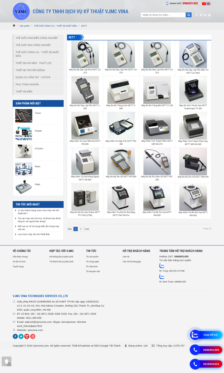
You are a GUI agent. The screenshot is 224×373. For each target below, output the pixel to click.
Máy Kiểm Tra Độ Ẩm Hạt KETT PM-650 (157, 214)
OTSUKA (39, 149)
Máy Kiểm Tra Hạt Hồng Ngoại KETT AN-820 (85, 178)
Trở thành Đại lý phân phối (61, 261)
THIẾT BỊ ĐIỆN (24, 91)
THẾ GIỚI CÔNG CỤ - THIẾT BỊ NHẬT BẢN (55, 26)
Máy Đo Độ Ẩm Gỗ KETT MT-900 (121, 176)
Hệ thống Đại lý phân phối (61, 257)
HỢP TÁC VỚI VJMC (61, 251)
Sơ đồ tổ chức (19, 261)
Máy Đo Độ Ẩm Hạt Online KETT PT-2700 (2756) (85, 214)
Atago (37, 184)
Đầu (70, 229)
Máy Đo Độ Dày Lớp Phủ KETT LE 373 (157, 71)
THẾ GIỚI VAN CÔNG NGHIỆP (33, 45)
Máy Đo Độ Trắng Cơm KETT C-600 (121, 107)
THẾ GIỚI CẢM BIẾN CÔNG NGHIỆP (37, 37)
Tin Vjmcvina (92, 266)
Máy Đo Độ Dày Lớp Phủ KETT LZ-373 (85, 71)
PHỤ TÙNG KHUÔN (27, 84)
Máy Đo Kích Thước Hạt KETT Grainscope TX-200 (193, 107)
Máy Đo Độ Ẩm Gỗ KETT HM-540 (193, 177)
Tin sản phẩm (92, 257)
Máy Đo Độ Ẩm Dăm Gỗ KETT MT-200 (157, 178)
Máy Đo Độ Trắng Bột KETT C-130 (157, 105)
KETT (84, 26)
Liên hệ (126, 257)
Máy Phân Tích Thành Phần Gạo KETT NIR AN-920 (193, 142)
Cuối (87, 229)
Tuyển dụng (18, 266)
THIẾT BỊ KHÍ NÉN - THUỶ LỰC (34, 63)
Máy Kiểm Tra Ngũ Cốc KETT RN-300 (121, 142)
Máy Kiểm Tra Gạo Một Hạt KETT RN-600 (85, 142)
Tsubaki (38, 131)
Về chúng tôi (22, 251)
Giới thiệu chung (20, 257)
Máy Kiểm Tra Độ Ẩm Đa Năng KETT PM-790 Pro (121, 214)
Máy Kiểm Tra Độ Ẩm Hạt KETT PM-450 (193, 214)
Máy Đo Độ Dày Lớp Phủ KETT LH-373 (121, 71)
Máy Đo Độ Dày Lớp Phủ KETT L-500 (85, 107)
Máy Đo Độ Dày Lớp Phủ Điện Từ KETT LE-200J (193, 71)
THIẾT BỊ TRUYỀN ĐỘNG (30, 70)
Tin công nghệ (92, 261)
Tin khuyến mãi (93, 271)
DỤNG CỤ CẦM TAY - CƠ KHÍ (33, 77)
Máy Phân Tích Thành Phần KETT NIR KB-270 (157, 142)
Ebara (37, 166)
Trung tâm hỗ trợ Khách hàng (181, 251)
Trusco (38, 113)
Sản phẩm (25, 26)
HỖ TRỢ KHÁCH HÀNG (136, 251)
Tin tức (91, 251)
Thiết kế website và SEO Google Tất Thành (96, 345)
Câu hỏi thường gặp (132, 261)
